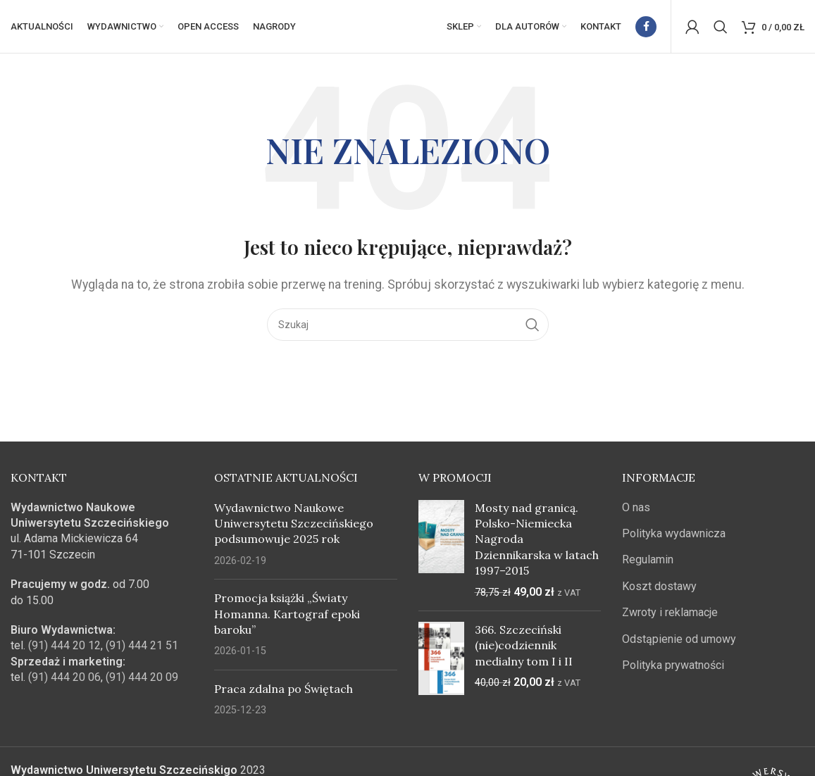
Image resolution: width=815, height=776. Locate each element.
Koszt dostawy (659, 589)
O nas (636, 510)
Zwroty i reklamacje (670, 615)
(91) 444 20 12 (64, 649)
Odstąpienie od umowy (679, 642)
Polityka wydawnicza (674, 537)
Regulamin (647, 563)
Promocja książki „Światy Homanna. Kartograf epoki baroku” (287, 617)
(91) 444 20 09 (142, 680)
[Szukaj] (721, 28)
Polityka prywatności (673, 668)
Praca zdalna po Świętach (283, 692)
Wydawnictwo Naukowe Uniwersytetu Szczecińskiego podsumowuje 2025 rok (293, 526)
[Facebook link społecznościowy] (646, 28)
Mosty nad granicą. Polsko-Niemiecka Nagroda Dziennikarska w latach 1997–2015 (537, 542)
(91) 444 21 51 (142, 649)
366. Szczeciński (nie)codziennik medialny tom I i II (524, 649)
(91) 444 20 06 (64, 680)
